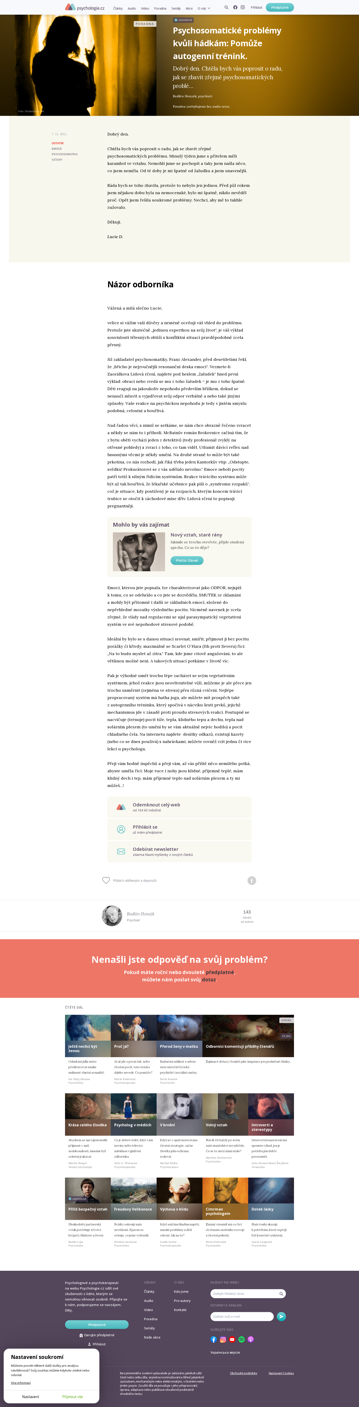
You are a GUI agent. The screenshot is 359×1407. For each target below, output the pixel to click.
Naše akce (152, 1337)
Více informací (20, 1383)
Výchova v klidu (174, 1209)
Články (118, 8)
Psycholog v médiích (132, 1124)
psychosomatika (65, 154)
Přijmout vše (72, 1396)
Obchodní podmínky (243, 1373)
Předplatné (279, 7)
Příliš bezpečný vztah (87, 1209)
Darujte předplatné (96, 1335)
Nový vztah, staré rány (196, 535)
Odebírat (281, 1316)
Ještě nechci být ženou (82, 1048)
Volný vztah (216, 1124)
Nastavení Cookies (281, 1373)
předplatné (220, 972)
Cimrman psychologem (218, 1211)
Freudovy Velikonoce (133, 1209)
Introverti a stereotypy (262, 1127)
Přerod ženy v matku (179, 1046)
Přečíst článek (187, 560)
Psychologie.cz (84, 7)
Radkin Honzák (140, 913)
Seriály (176, 8)
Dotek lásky (262, 1209)
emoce (57, 148)
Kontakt (180, 1309)
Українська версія (225, 1352)
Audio (132, 8)
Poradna (160, 8)
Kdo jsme (181, 1291)
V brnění (167, 1124)
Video (145, 8)
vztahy (57, 159)
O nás (202, 8)
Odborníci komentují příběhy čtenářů (240, 1046)
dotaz (209, 979)
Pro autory (182, 1300)
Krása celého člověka (87, 1124)
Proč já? (121, 1046)
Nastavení (30, 1396)
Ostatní (57, 143)
